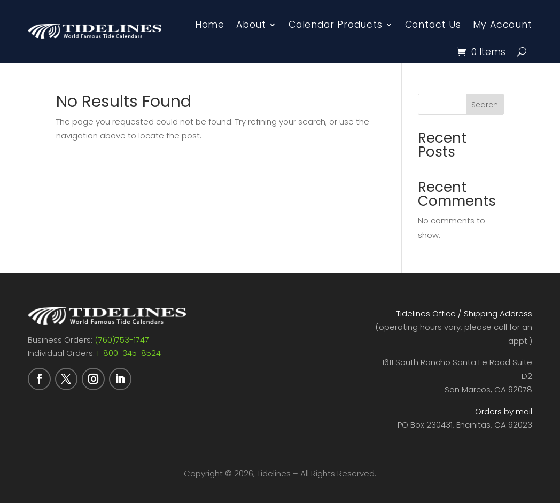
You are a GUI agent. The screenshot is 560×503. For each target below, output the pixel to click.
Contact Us (433, 24)
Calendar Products (336, 24)
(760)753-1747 (122, 339)
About (251, 24)
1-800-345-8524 (129, 353)
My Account (502, 24)
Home (209, 24)
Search (484, 104)
